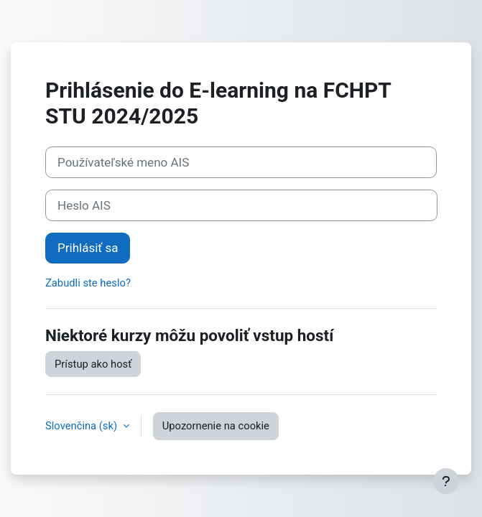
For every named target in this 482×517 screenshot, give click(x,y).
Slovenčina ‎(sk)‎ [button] (82, 425)
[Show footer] (446, 481)
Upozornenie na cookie (215, 425)
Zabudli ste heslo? (88, 282)
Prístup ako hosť (93, 364)
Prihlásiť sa (87, 248)
